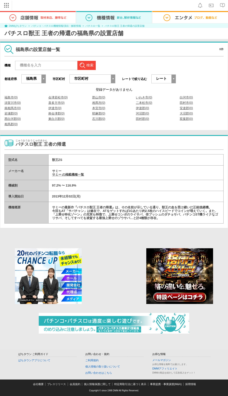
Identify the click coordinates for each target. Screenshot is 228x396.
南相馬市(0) (12, 108)
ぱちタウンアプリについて (34, 360)
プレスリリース (56, 384)
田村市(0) (186, 102)
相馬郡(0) (11, 124)
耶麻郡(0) (98, 113)
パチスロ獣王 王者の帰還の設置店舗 (125, 26)
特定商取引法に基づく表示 (130, 384)
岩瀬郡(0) (11, 113)
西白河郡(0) (12, 118)
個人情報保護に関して (97, 384)
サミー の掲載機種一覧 (68, 174)
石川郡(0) (98, 118)
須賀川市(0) (12, 102)
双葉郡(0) (186, 118)
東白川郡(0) (56, 118)
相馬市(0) (98, 102)
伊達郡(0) (142, 108)
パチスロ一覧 (93, 26)
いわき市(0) (144, 97)
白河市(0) (186, 97)
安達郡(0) (186, 108)
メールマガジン (161, 360)
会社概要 (38, 384)
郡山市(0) (98, 97)
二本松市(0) (144, 102)
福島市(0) (11, 97)
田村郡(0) (142, 118)
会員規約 (75, 384)
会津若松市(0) (58, 97)
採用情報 (190, 384)
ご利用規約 (92, 360)
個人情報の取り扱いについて (102, 366)
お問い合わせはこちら (98, 372)
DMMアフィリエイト (164, 368)
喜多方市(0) (56, 102)
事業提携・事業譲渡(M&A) (166, 384)
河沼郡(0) (142, 113)
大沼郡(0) (186, 113)
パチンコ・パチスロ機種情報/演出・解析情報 (56, 26)
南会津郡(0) (56, 113)
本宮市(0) (98, 108)
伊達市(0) (54, 108)
